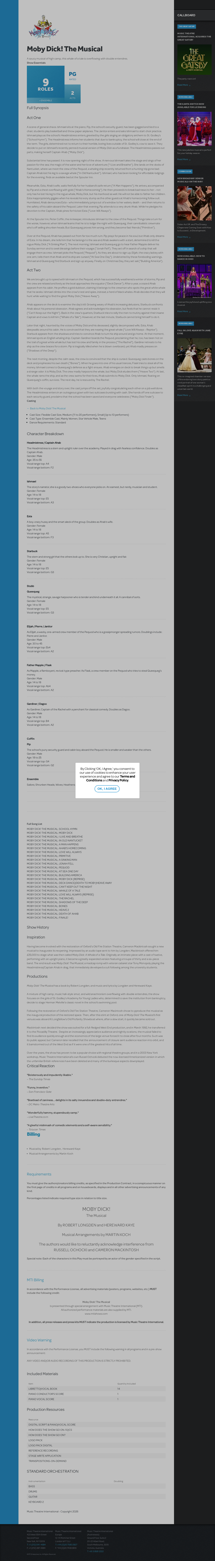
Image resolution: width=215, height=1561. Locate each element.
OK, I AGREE (107, 788)
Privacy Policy (118, 780)
